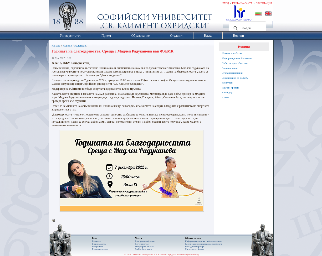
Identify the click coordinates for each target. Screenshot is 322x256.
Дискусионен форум (194, 249)
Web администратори (194, 246)
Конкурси (227, 82)
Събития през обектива (235, 63)
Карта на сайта (242, 3)
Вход (225, 3)
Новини (67, 45)
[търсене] (246, 28)
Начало (56, 45)
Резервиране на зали (144, 246)
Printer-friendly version (55, 220)
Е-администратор (100, 249)
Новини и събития (232, 53)
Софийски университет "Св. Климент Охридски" (94, 16)
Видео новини (230, 68)
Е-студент (96, 241)
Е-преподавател (99, 244)
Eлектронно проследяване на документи (203, 244)
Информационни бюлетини (237, 58)
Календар (80, 45)
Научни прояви (230, 87)
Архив (225, 97)
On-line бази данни (143, 249)
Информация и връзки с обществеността (203, 241)
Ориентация (264, 3)
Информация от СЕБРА (235, 77)
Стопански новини (232, 72)
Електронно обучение (145, 241)
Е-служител (97, 246)
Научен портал (141, 244)
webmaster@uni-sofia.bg (188, 254)
